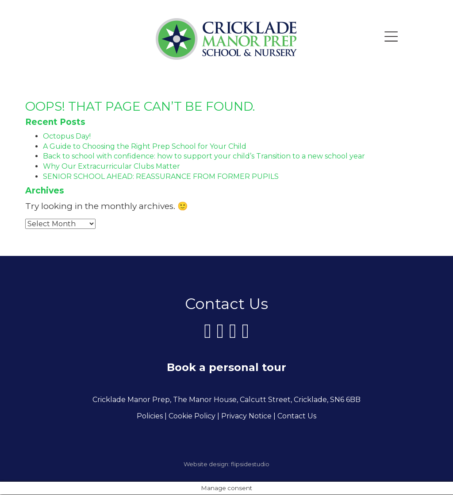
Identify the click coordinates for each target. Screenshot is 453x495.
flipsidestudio (250, 464)
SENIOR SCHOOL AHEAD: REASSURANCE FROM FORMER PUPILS (161, 176)
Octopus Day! (67, 136)
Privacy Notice (246, 416)
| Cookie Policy (190, 416)
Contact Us (296, 416)
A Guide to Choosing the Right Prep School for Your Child (144, 146)
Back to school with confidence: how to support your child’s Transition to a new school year (204, 156)
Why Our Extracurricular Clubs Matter (111, 166)
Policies (150, 416)
